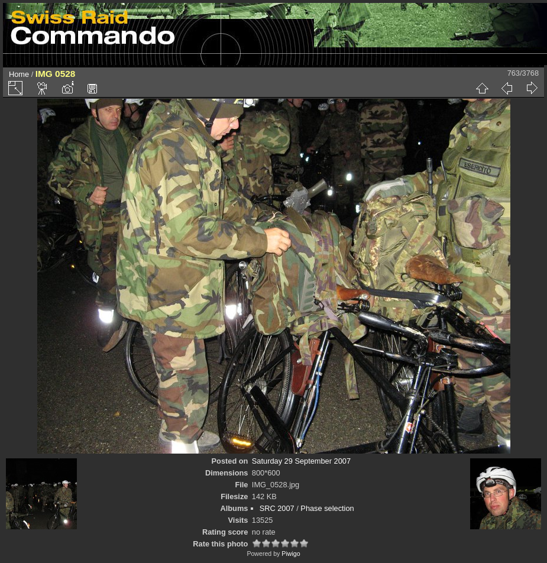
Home (19, 74)
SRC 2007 (277, 508)
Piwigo (290, 553)
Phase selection (327, 508)
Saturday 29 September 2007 (301, 461)
